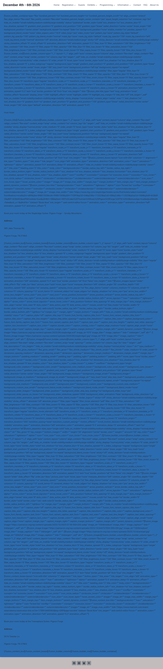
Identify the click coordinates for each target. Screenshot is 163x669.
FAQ (145, 5)
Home (57, 5)
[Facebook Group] (84, 663)
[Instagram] (79, 663)
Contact (137, 5)
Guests (81, 5)
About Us (154, 5)
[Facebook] (74, 663)
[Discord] (89, 663)
